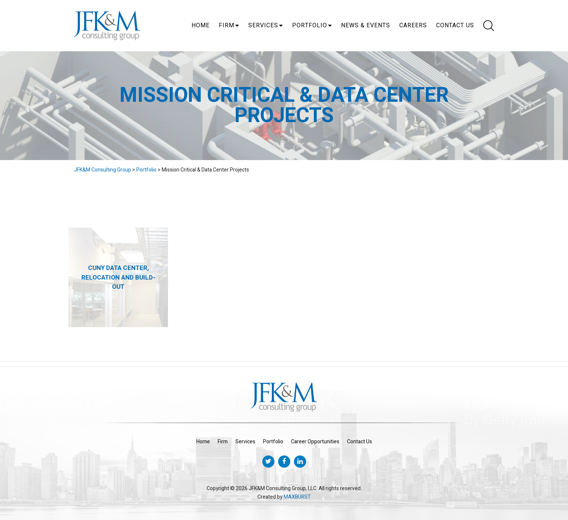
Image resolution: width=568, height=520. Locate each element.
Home (201, 25)
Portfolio (309, 25)
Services (263, 25)
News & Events (365, 25)
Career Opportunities (315, 442)
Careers (413, 25)
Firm (226, 25)
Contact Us (455, 25)
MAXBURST (297, 497)
